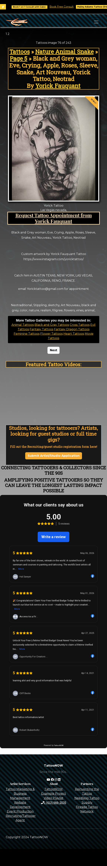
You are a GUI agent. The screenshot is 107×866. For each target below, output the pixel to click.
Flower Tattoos (51, 333)
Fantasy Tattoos (41, 329)
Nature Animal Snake (64, 51)
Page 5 (18, 58)
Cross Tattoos (80, 325)
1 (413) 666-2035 (53, 802)
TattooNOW (53, 789)
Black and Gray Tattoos (51, 325)
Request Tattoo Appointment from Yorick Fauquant (53, 218)
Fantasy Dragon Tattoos (71, 329)
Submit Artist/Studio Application (54, 455)
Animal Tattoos (22, 325)
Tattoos (19, 51)
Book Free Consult (65, 6)
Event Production (20, 811)
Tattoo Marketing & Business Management (20, 793)
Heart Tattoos (73, 333)
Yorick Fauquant (57, 85)
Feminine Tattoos (26, 333)
